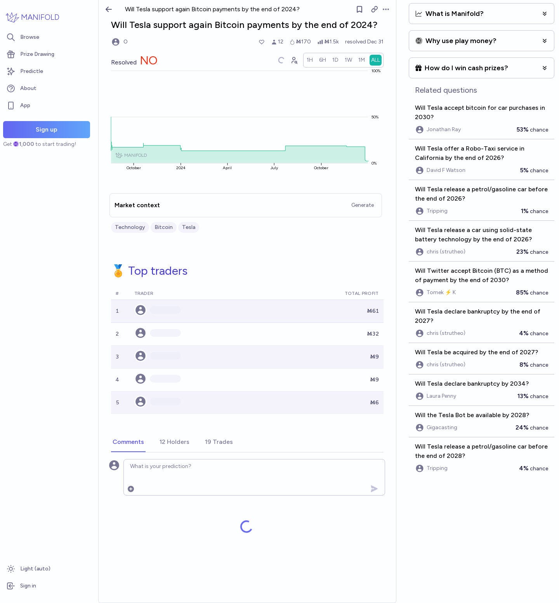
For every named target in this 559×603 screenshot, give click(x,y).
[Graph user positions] (294, 60)
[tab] (128, 442)
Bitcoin (164, 227)
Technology (130, 227)
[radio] (309, 60)
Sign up (46, 129)
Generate (362, 205)
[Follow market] (359, 9)
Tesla (188, 227)
